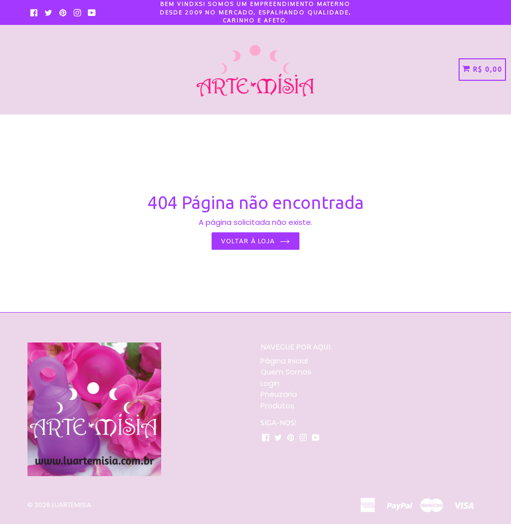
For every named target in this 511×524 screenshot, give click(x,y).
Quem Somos (285, 371)
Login (269, 383)
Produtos (277, 405)
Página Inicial (284, 360)
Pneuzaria (278, 394)
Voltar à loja (255, 240)
